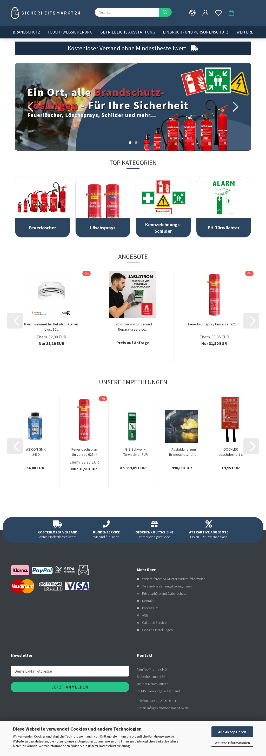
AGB (145, 615)
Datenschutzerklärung (114, 746)
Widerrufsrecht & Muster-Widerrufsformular (173, 579)
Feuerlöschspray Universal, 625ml (214, 324)
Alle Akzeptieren (232, 732)
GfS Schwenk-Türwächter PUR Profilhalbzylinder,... (135, 452)
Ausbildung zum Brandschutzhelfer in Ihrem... (183, 452)
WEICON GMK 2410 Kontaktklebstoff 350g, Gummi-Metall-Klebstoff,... (36, 452)
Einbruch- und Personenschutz (196, 32)
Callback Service (154, 622)
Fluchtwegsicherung (70, 32)
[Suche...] (165, 12)
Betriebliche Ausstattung (127, 32)
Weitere (244, 32)
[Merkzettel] (218, 13)
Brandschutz (26, 32)
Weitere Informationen (232, 742)
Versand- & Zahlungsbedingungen (167, 586)
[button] (205, 13)
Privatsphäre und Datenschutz (164, 593)
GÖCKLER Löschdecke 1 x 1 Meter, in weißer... (231, 452)
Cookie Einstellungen (157, 629)
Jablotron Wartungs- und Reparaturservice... (133, 327)
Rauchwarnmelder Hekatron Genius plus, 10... (51, 327)
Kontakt (148, 600)
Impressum (150, 608)
